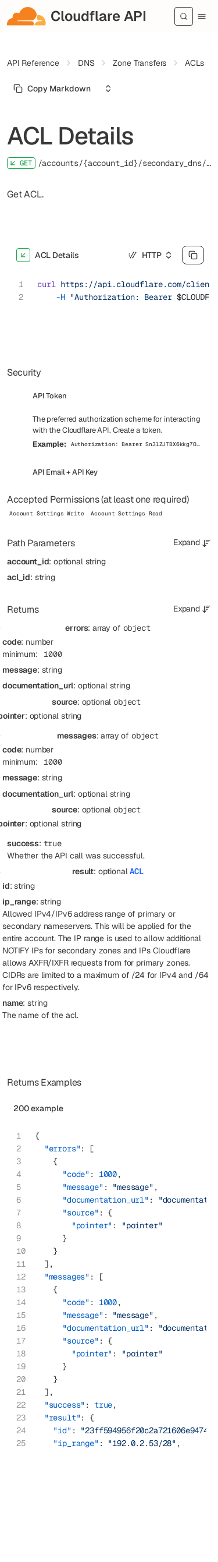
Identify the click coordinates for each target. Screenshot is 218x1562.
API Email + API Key (65, 472)
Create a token (137, 430)
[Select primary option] (52, 88)
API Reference (33, 63)
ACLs (194, 63)
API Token (50, 396)
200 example (38, 1108)
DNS (86, 63)
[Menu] (201, 16)
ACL (137, 871)
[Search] (183, 16)
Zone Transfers (139, 63)
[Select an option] (108, 88)
